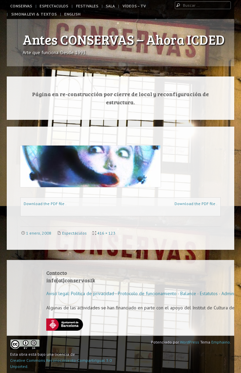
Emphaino (220, 342)
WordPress (189, 342)
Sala (110, 5)
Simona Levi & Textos (34, 14)
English (72, 14)
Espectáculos (74, 233)
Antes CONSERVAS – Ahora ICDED (124, 39)
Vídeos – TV (134, 5)
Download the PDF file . (45, 203)
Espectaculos (53, 5)
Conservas (21, 5)
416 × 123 (106, 233)
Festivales (87, 5)
